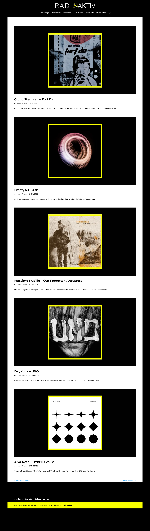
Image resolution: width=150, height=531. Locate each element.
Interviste (90, 13)
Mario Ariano (22, 103)
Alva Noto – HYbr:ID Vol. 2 (34, 462)
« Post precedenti (21, 481)
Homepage (44, 13)
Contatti (28, 499)
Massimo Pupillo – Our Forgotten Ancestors (48, 281)
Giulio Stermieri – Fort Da (33, 99)
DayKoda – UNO (26, 371)
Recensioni (56, 13)
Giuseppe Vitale (23, 375)
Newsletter (101, 13)
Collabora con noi (42, 499)
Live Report (78, 13)
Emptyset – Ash (26, 190)
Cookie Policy (66, 505)
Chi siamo (18, 499)
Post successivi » (129, 481)
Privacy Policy (54, 505)
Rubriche (67, 13)
